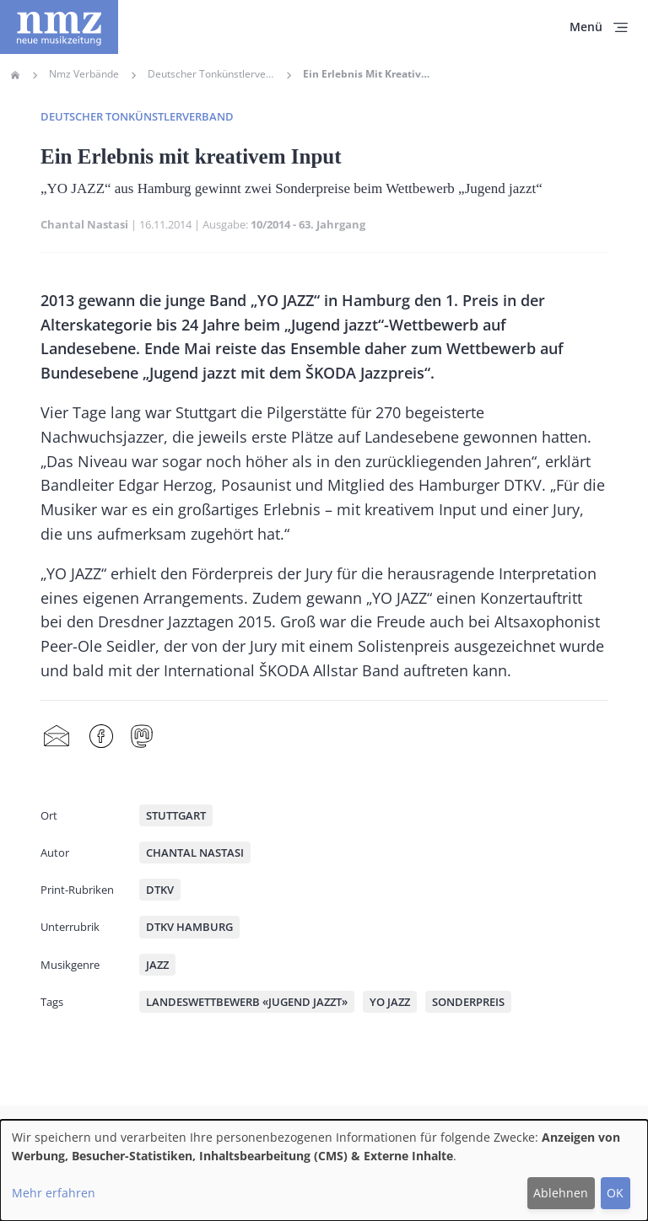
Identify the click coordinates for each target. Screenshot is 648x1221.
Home (15, 75)
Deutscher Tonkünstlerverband (211, 74)
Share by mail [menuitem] (56, 737)
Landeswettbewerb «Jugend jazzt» (247, 1001)
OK (615, 1193)
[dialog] (324, 1170)
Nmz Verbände (84, 74)
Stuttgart (176, 815)
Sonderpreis (468, 1001)
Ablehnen (560, 1193)
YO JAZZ (390, 1001)
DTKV (160, 889)
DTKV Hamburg (189, 926)
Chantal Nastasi (84, 224)
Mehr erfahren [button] (53, 1193)
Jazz (157, 964)
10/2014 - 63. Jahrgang (308, 224)
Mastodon (142, 737)
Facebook (101, 737)
